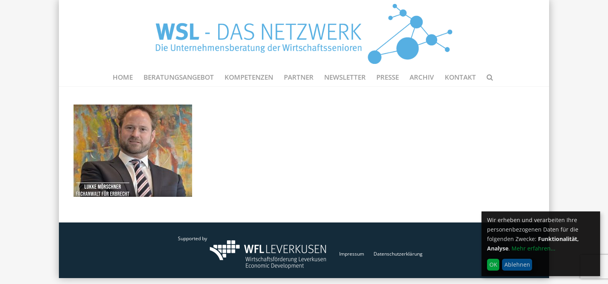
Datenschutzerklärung (398, 253)
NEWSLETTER (345, 77)
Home (123, 77)
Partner (298, 77)
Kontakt (460, 77)
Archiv (422, 77)
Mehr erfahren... (533, 248)
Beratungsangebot (179, 77)
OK (493, 264)
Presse (387, 77)
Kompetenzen (249, 77)
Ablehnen (517, 264)
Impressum (351, 253)
